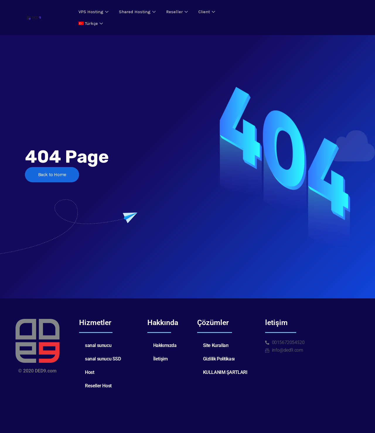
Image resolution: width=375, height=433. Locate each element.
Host (89, 372)
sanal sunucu (98, 345)
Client (206, 11)
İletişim (160, 359)
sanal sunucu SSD (103, 359)
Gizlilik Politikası (219, 359)
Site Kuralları (216, 345)
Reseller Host (98, 386)
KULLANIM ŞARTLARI (225, 372)
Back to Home (52, 174)
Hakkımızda (165, 345)
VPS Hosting (93, 11)
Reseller (177, 11)
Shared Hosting (137, 11)
